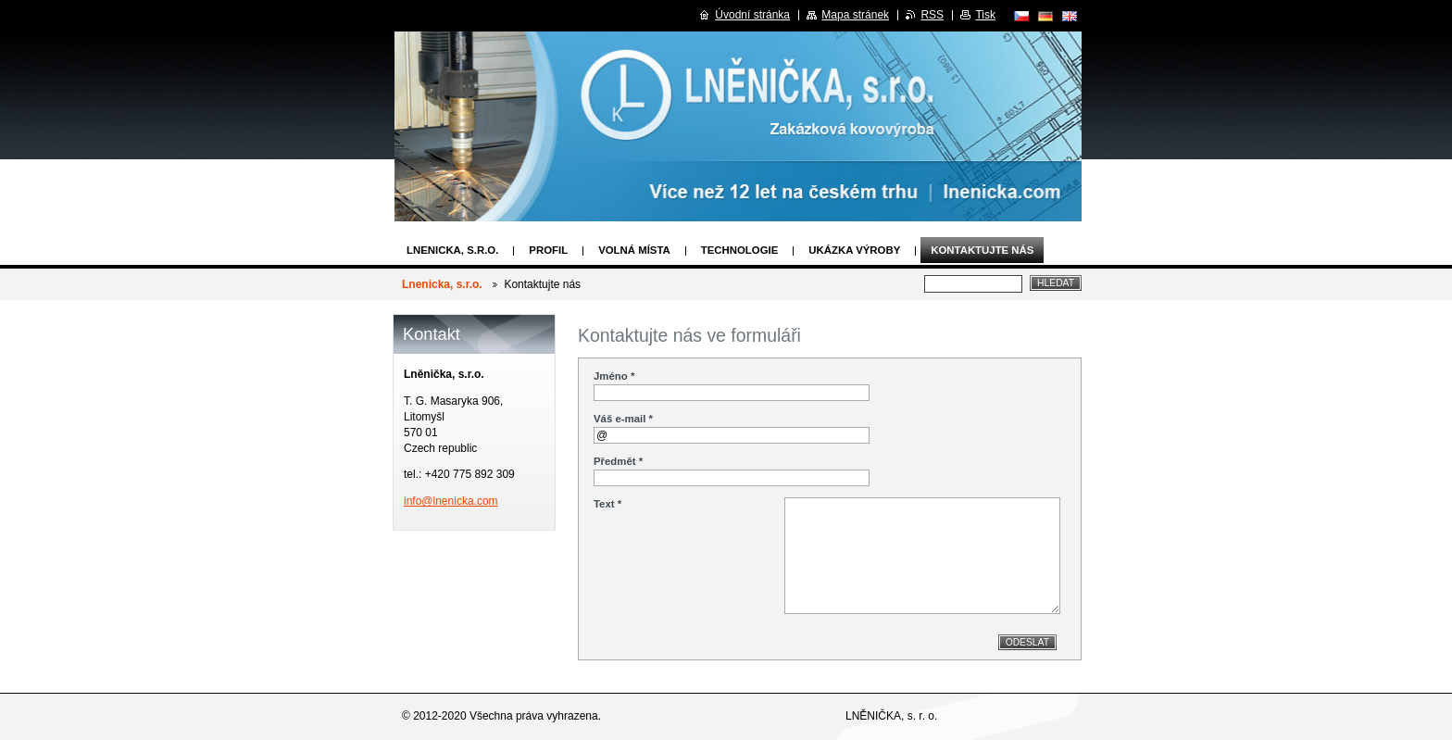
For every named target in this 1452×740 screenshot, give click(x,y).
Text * (607, 503)
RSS (932, 14)
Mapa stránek (855, 14)
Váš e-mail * (623, 418)
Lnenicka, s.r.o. (452, 250)
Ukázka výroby (854, 250)
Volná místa (634, 250)
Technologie (740, 250)
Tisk (985, 14)
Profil (548, 250)
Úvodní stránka (752, 14)
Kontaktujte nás (982, 250)
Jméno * (614, 376)
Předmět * (618, 461)
